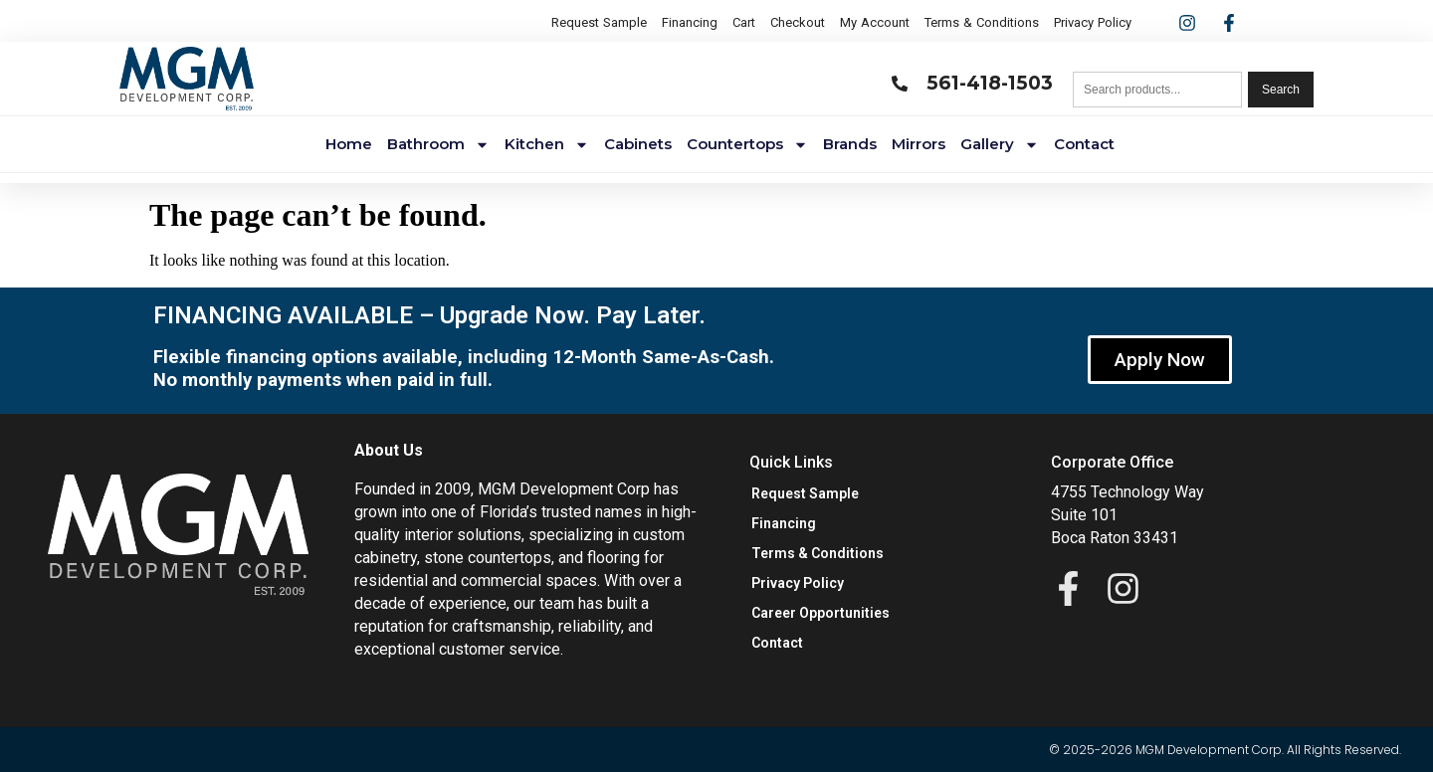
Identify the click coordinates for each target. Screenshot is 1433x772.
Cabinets (638, 143)
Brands (850, 143)
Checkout (797, 22)
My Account (875, 22)
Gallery (999, 144)
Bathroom (438, 144)
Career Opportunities (820, 613)
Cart (743, 22)
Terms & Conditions (981, 22)
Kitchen (547, 144)
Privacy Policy (1092, 22)
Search (1281, 89)
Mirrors (918, 143)
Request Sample (599, 22)
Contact (1084, 143)
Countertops (747, 144)
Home (348, 143)
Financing (689, 22)
